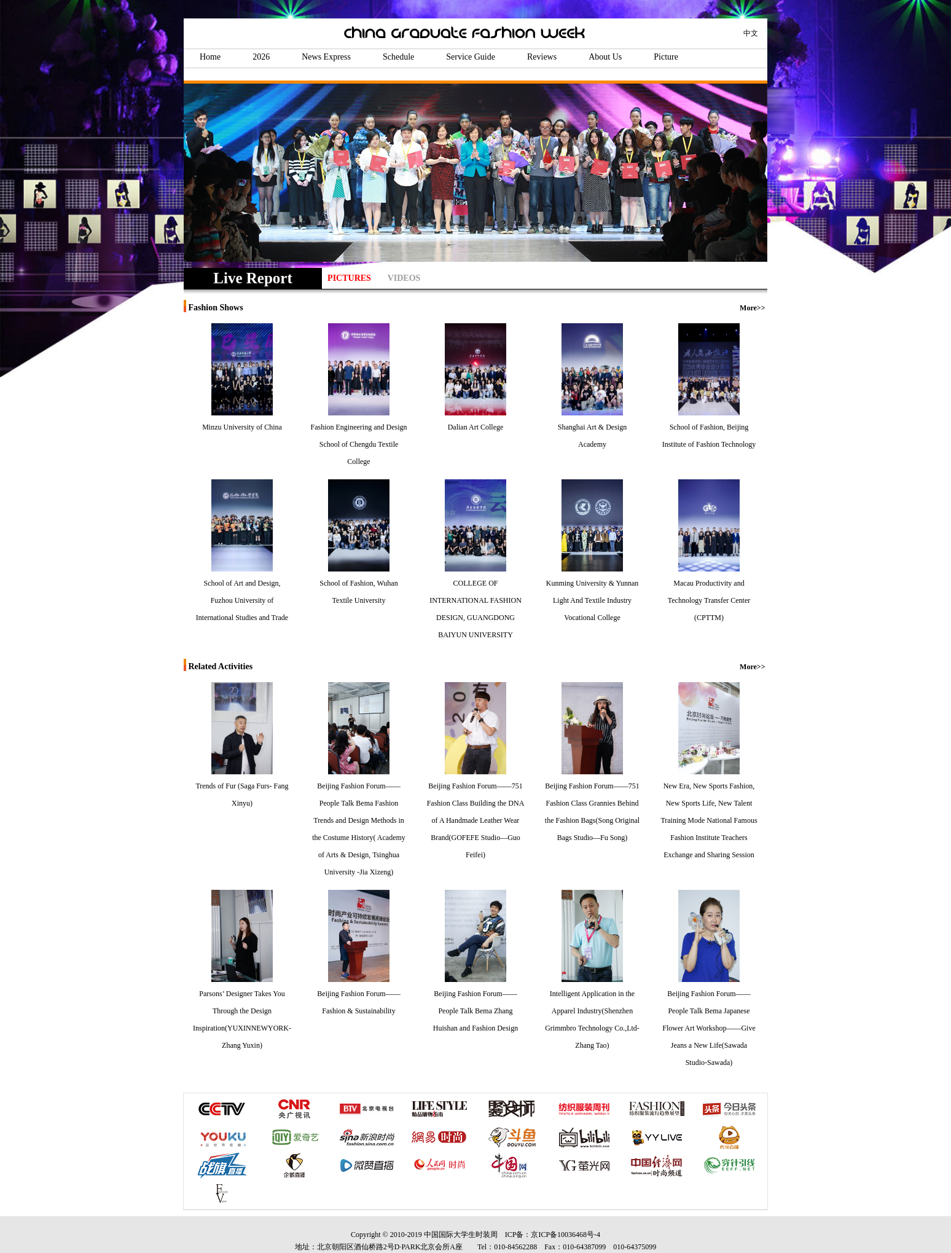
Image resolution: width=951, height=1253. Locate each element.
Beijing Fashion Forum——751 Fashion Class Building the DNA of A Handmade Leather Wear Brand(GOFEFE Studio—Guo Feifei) (476, 820)
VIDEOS (404, 278)
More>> (752, 308)
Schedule (398, 56)
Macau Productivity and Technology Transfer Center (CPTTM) (709, 600)
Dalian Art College (476, 427)
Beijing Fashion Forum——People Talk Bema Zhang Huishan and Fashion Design (475, 1010)
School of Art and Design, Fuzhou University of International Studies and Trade (242, 600)
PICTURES (349, 278)
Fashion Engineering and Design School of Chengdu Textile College (359, 444)
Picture (666, 56)
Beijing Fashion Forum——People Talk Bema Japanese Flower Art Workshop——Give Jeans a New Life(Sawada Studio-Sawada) (708, 1028)
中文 (750, 33)
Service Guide (470, 56)
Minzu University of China (242, 427)
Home (210, 56)
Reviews (542, 56)
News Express (326, 56)
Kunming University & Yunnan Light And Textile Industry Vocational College (592, 600)
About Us (605, 56)
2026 (261, 56)
